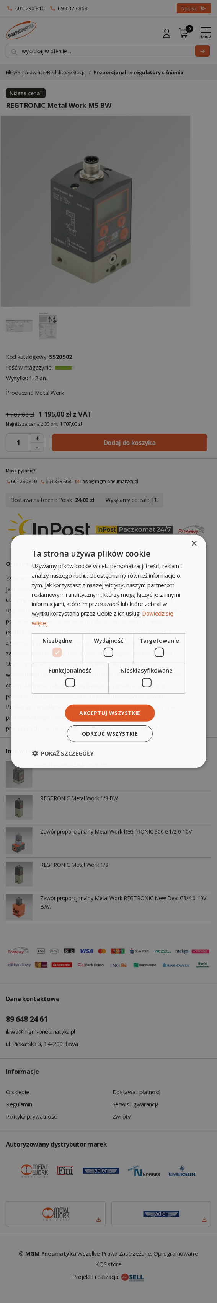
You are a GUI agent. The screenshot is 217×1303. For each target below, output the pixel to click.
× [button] (194, 544)
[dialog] (108, 651)
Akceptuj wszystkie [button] (109, 712)
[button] (62, 753)
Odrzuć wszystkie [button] (110, 733)
